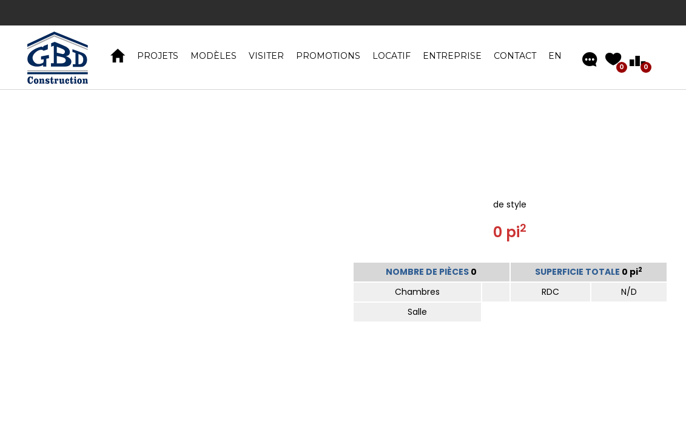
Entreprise (452, 55)
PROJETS (157, 55)
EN (555, 55)
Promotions (328, 55)
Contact (515, 55)
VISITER (266, 55)
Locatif (391, 55)
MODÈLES (213, 55)
